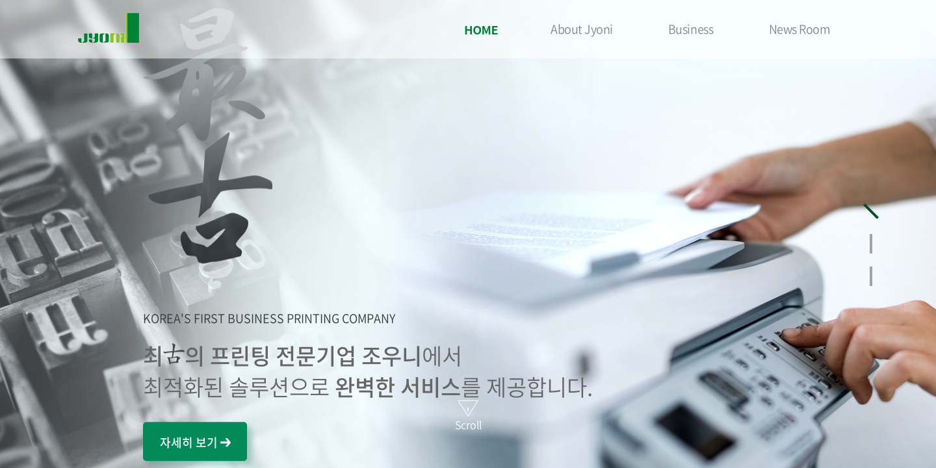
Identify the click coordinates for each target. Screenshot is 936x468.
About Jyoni (582, 29)
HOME (481, 29)
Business (690, 29)
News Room (800, 29)
